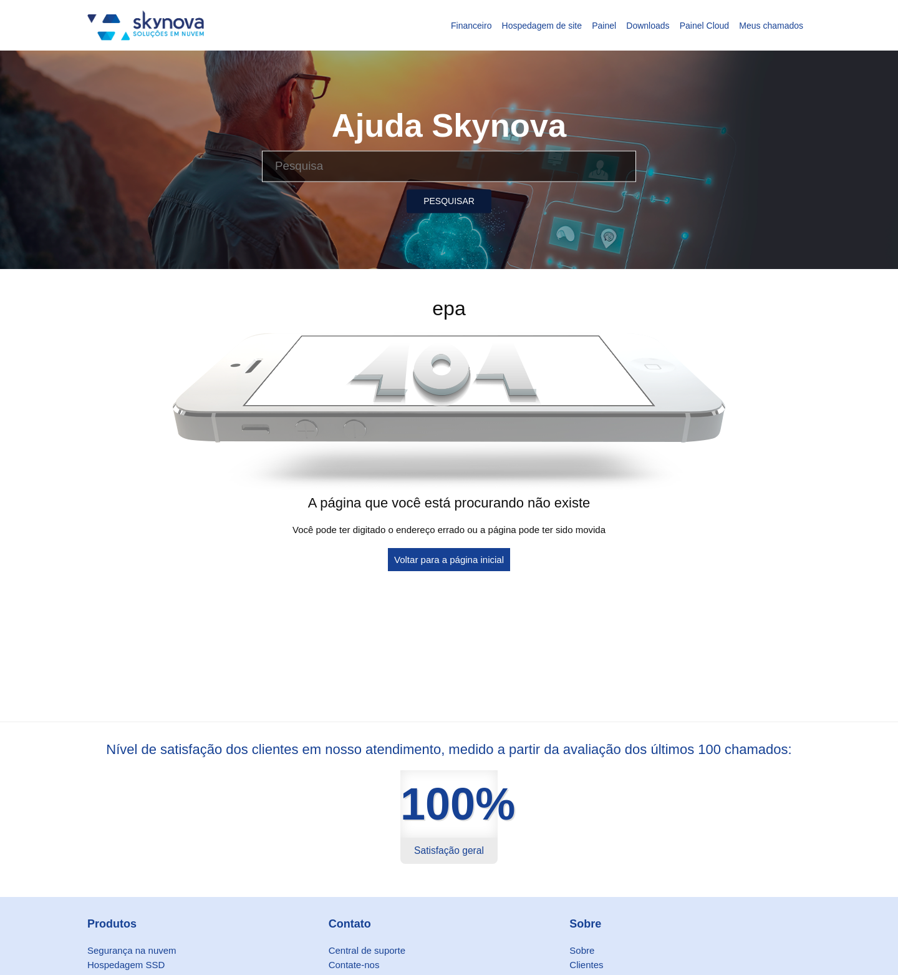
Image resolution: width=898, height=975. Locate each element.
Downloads (647, 26)
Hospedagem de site (542, 26)
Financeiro (471, 26)
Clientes (586, 964)
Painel (604, 26)
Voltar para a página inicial (449, 559)
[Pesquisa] (449, 166)
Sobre (581, 950)
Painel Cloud (704, 26)
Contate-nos (354, 964)
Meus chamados (771, 26)
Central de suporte (367, 950)
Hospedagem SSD (126, 964)
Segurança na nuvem (131, 950)
